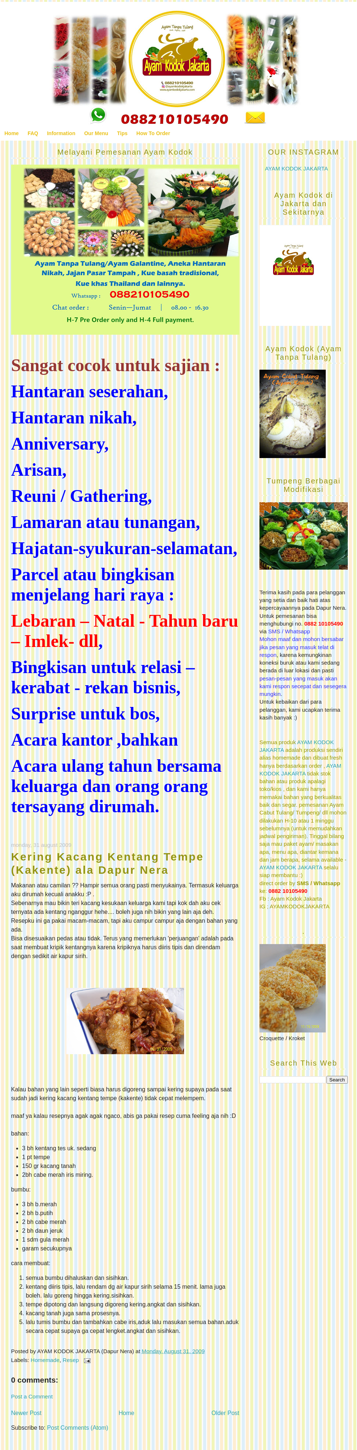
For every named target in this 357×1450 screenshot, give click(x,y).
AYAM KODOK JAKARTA (296, 168)
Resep (71, 1360)
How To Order (153, 133)
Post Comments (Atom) (77, 1428)
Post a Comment (32, 1396)
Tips (122, 133)
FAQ (33, 133)
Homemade (45, 1360)
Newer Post (26, 1413)
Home (11, 133)
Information (61, 133)
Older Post (225, 1413)
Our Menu (96, 133)
